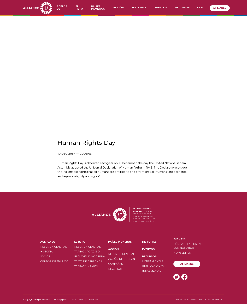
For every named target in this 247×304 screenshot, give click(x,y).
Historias (139, 7)
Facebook (184, 277)
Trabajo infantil (86, 266)
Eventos (161, 7)
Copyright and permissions (36, 299)
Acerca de (62, 7)
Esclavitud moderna (89, 256)
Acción (118, 7)
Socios (45, 256)
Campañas (115, 263)
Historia (46, 251)
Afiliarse (219, 7)
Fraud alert (77, 299)
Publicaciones (153, 266)
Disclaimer (92, 299)
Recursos (182, 7)
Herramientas (152, 261)
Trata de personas (88, 261)
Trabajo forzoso (87, 251)
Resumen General (53, 246)
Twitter (176, 277)
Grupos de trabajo (54, 261)
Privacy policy (61, 299)
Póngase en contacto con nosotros (189, 246)
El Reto (79, 7)
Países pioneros (98, 7)
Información (151, 271)
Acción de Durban (121, 258)
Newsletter (182, 252)
